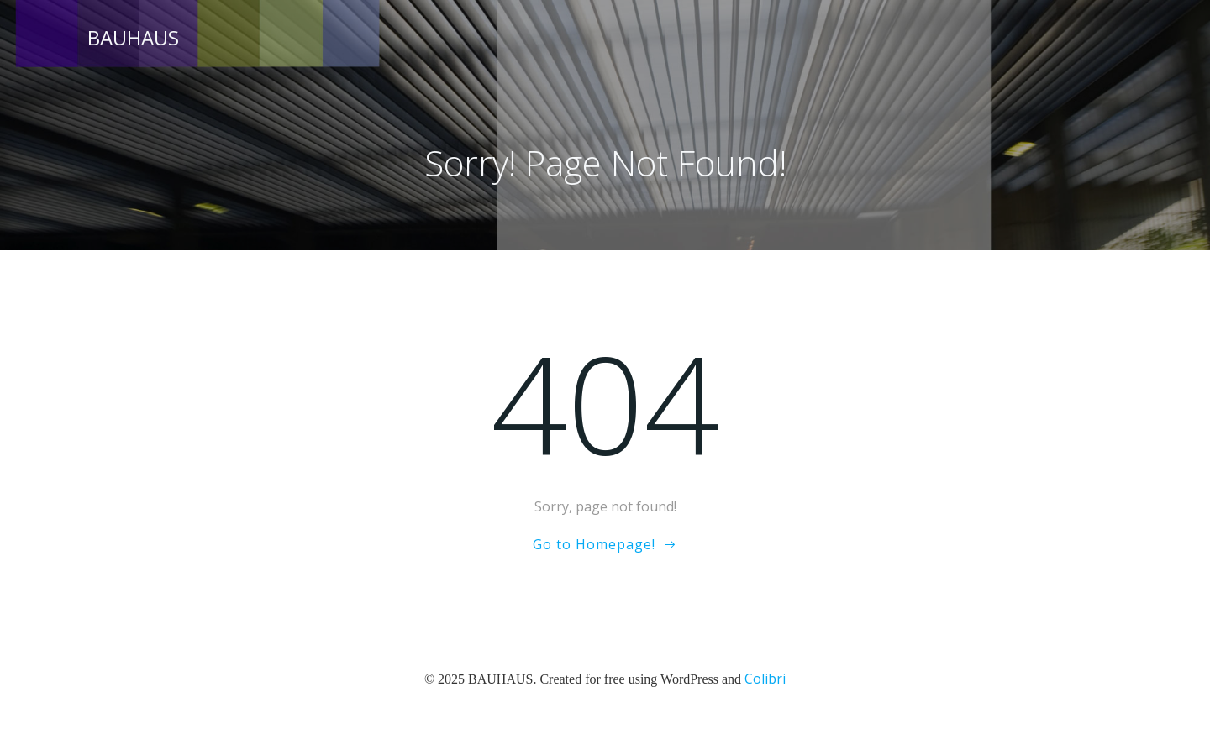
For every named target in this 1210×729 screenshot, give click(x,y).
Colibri (765, 678)
